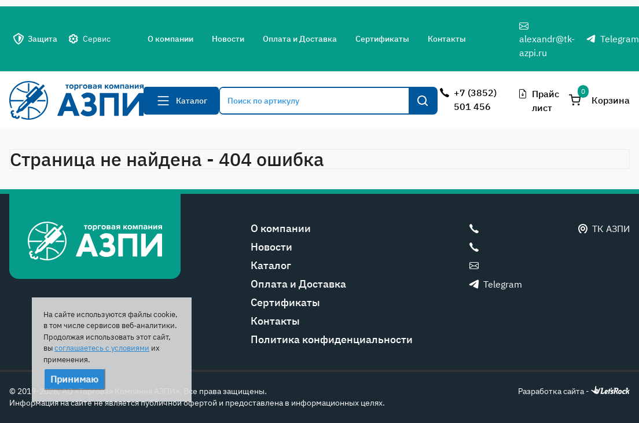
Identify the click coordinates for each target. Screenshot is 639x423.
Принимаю (74, 379)
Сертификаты (382, 39)
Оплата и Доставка (300, 39)
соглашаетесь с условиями (101, 348)
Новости (228, 39)
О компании (170, 39)
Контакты (447, 39)
